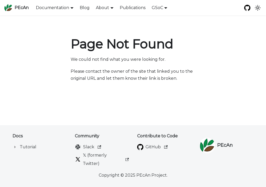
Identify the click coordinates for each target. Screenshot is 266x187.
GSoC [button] (157, 7)
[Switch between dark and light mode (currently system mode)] (258, 8)
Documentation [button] (52, 7)
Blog (85, 7)
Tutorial (28, 146)
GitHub (156, 146)
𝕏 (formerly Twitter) (106, 159)
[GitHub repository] (247, 8)
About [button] (102, 7)
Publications (132, 7)
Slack (92, 146)
